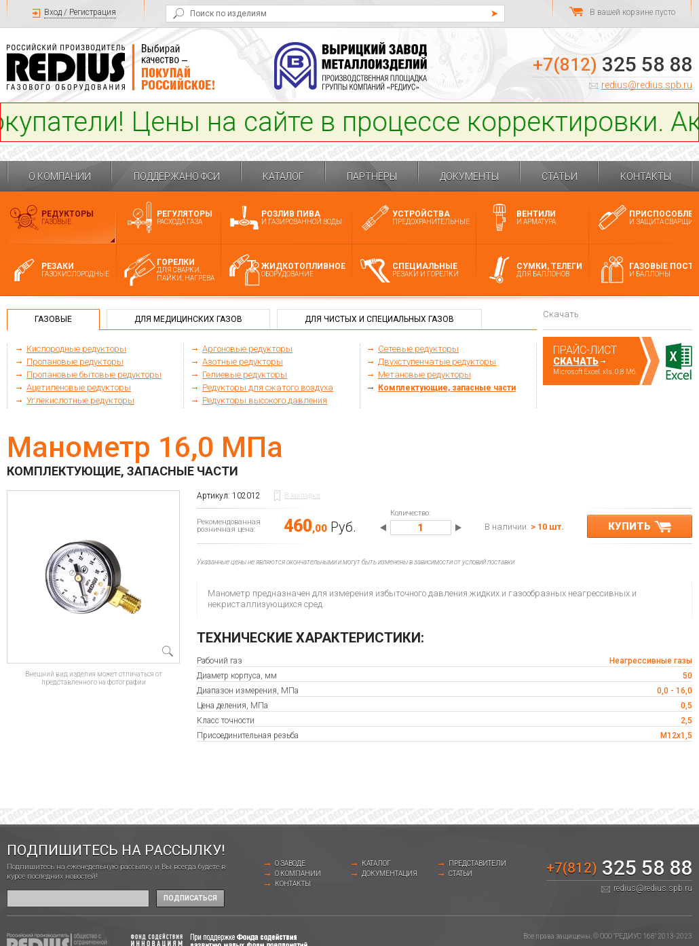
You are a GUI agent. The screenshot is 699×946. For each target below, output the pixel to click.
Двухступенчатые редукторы (437, 362)
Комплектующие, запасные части (447, 388)
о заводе (290, 863)
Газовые (53, 319)
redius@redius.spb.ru (646, 84)
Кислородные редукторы (76, 349)
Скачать (576, 361)
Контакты (645, 176)
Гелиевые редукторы (244, 374)
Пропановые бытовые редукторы (94, 374)
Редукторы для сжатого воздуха (267, 387)
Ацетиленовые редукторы (78, 387)
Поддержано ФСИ (177, 176)
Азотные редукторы (242, 362)
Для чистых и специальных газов (379, 319)
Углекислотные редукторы (80, 400)
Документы (469, 176)
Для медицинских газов (188, 319)
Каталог (283, 176)
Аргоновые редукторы (247, 349)
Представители (477, 863)
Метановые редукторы (424, 374)
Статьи (560, 176)
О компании (60, 176)
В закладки (302, 495)
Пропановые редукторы (75, 362)
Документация (389, 873)
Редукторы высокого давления (264, 400)
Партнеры (372, 176)
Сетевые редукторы (418, 349)
